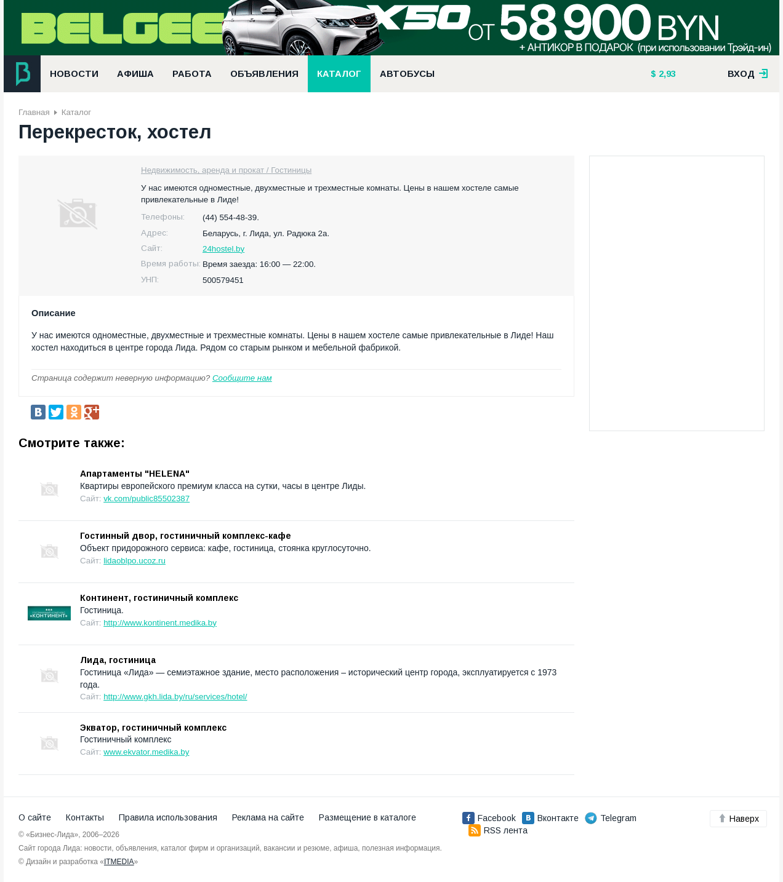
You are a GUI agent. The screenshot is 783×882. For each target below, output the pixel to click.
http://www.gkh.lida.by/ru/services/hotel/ (175, 696)
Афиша (135, 74)
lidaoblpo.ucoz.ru (134, 560)
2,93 (666, 74)
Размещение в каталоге (367, 817)
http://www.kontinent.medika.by (160, 622)
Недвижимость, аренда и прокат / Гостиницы (226, 170)
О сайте (34, 817)
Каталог (339, 74)
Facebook (489, 818)
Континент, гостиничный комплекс (159, 598)
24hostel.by (223, 248)
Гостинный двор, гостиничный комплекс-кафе (185, 536)
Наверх (738, 819)
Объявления (264, 74)
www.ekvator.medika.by (146, 752)
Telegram (610, 818)
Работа (192, 74)
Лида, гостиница (118, 660)
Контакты (85, 817)
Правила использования (168, 817)
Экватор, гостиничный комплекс (153, 728)
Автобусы (407, 74)
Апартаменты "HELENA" (135, 474)
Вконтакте (550, 818)
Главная (34, 112)
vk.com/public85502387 (146, 498)
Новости (74, 74)
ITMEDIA (119, 861)
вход (748, 74)
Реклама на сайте (268, 817)
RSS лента (498, 830)
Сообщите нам (242, 378)
